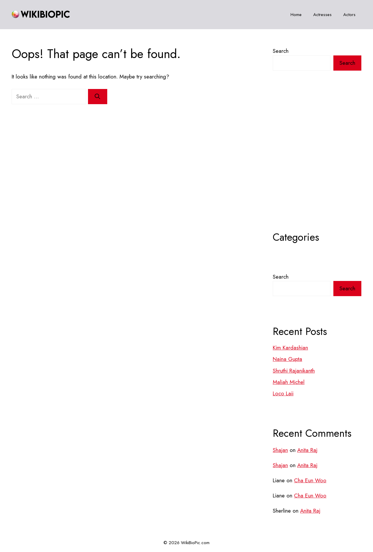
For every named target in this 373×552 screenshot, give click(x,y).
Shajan (280, 450)
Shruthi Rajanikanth (294, 371)
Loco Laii (283, 393)
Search (280, 51)
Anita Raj (307, 450)
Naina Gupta (287, 359)
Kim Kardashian (290, 348)
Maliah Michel (289, 382)
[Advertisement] (317, 165)
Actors (349, 14)
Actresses (322, 14)
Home (296, 14)
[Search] (97, 96)
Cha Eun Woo (310, 480)
